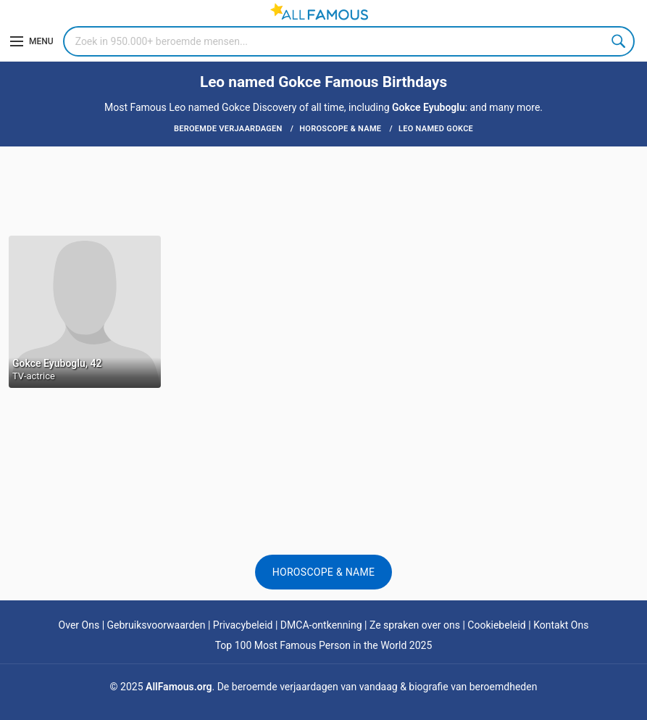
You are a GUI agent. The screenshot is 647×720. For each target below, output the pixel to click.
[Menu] (32, 41)
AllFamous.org (179, 686)
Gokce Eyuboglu (428, 107)
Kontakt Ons (560, 625)
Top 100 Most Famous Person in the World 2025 (324, 645)
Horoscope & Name (323, 572)
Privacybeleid (243, 625)
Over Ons (79, 625)
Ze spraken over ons (415, 625)
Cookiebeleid (496, 625)
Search (619, 41)
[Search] (349, 41)
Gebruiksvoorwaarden (156, 625)
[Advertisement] (323, 190)
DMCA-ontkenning (321, 625)
